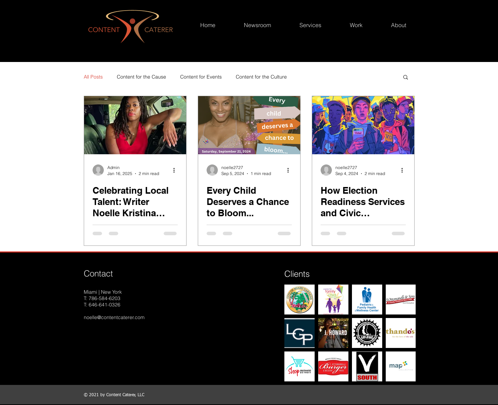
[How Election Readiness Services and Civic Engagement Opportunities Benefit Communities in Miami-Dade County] (363, 125)
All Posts (93, 77)
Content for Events (201, 77)
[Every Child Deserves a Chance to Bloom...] (249, 125)
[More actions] (176, 170)
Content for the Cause (141, 77)
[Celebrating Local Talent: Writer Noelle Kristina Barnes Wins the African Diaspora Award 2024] (135, 125)
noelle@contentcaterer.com (114, 317)
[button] (405, 77)
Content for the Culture (261, 77)
